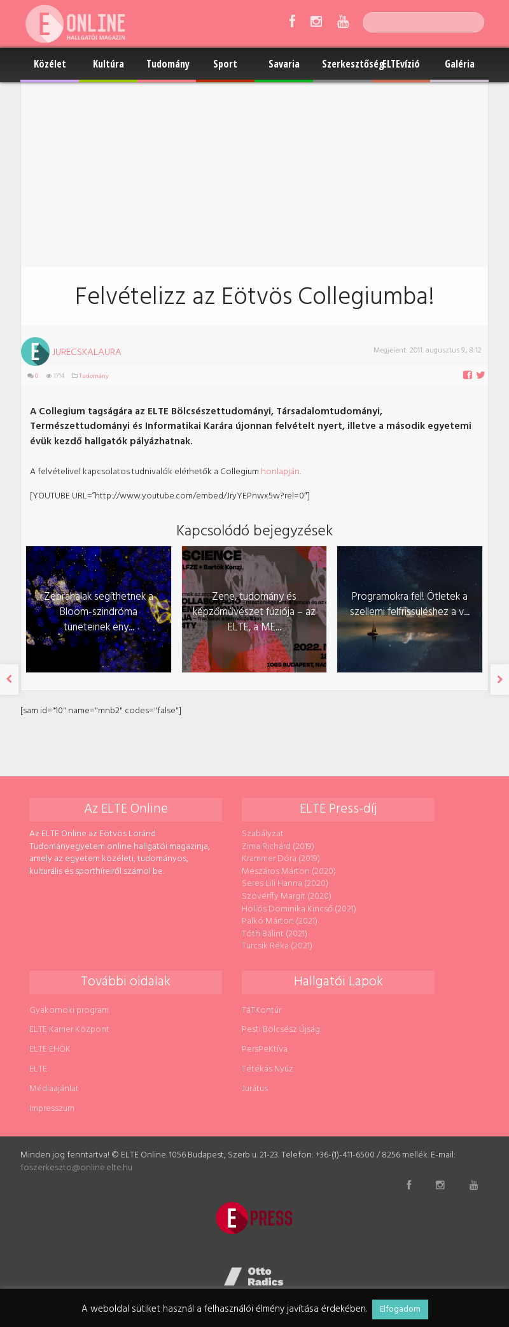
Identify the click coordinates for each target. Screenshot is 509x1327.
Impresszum (51, 1108)
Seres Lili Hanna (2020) (285, 883)
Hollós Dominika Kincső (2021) (299, 909)
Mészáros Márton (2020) (289, 871)
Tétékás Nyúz (267, 1069)
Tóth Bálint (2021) (274, 934)
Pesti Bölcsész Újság (281, 1029)
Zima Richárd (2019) (278, 846)
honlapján (280, 472)
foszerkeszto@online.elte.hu (76, 1168)
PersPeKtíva (265, 1049)
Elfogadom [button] (400, 1309)
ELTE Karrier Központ (69, 1029)
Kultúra (108, 64)
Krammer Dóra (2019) (281, 859)
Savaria (284, 64)
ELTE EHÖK (50, 1049)
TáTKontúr (261, 1010)
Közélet (50, 64)
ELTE (38, 1069)
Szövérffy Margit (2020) (286, 896)
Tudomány (168, 64)
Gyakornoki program (69, 1010)
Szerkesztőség (347, 64)
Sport (225, 64)
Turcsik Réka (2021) (277, 946)
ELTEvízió (401, 64)
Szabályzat (263, 834)
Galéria (460, 64)
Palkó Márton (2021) (279, 921)
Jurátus (255, 1089)
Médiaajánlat (54, 1089)
